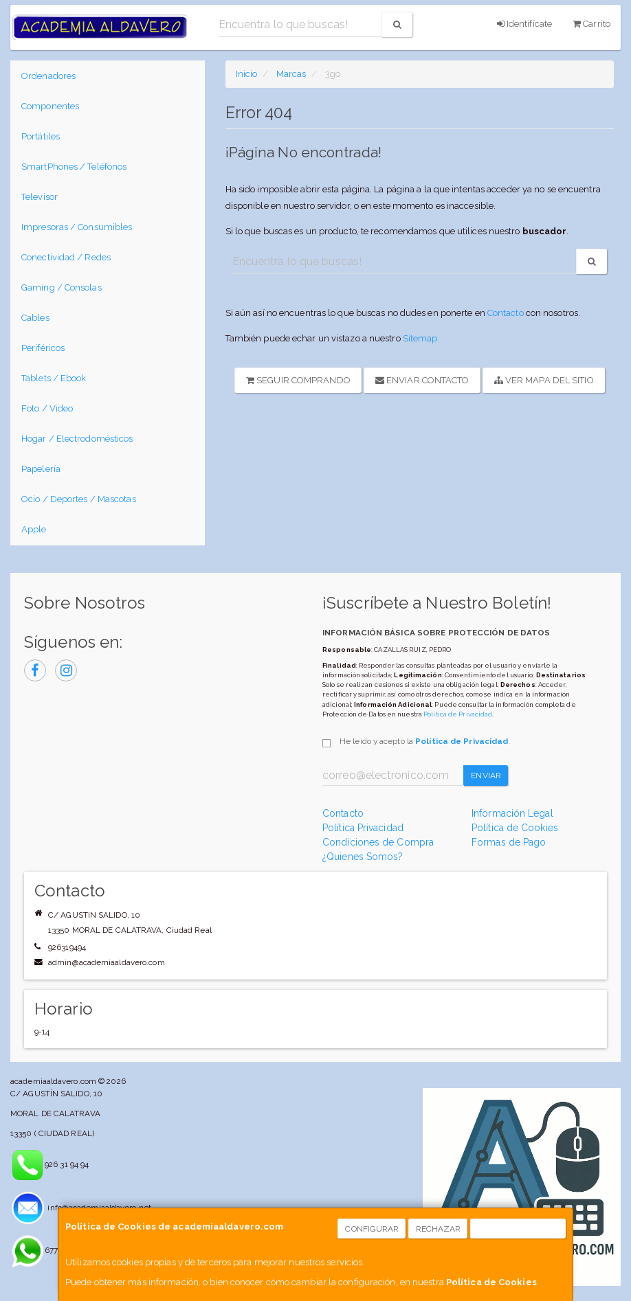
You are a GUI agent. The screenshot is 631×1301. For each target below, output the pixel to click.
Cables (35, 318)
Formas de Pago (509, 842)
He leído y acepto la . (425, 741)
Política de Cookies (491, 1282)
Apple (34, 529)
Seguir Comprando (298, 380)
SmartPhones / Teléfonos (73, 166)
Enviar (486, 775)
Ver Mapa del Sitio (544, 380)
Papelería (40, 469)
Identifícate (524, 24)
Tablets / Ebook (54, 378)
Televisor (39, 197)
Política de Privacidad (457, 714)
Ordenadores (48, 76)
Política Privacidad (362, 827)
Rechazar (438, 1229)
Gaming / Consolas (61, 287)
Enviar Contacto (422, 380)
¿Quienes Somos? (362, 856)
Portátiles (40, 136)
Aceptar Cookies (519, 1229)
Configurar (372, 1229)
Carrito (591, 24)
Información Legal (512, 813)
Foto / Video (47, 408)
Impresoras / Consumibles (76, 227)
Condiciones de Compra (378, 842)
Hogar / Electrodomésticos (77, 438)
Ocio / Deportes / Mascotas (78, 499)
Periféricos (43, 348)
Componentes (50, 106)
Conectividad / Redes (66, 257)
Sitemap (420, 338)
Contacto (505, 313)
